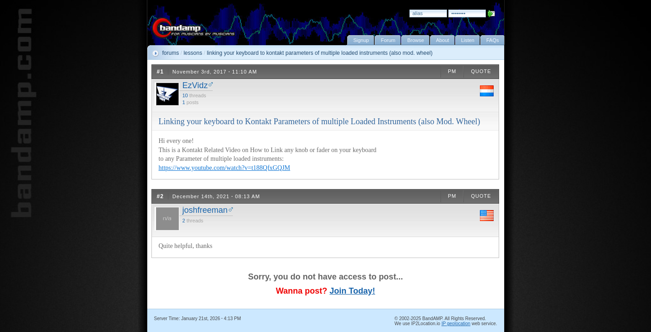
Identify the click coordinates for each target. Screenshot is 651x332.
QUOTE (481, 71)
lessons (192, 53)
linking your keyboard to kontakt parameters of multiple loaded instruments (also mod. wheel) (320, 53)
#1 (160, 72)
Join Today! (352, 290)
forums (170, 53)
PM (452, 71)
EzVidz (195, 85)
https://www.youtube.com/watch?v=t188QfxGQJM (225, 167)
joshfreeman (205, 210)
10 (185, 95)
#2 (160, 196)
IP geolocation (455, 323)
